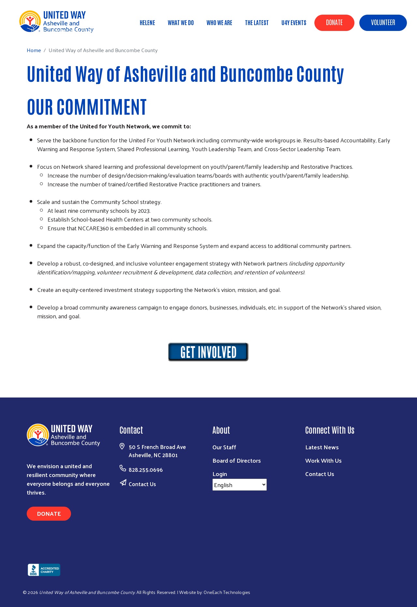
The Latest (257, 22)
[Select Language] (239, 485)
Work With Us (323, 460)
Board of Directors (236, 460)
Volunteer (383, 22)
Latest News (322, 447)
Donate (334, 22)
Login (219, 474)
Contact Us (142, 484)
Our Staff (224, 447)
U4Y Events (293, 22)
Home (38, 30)
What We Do (181, 22)
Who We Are (219, 22)
